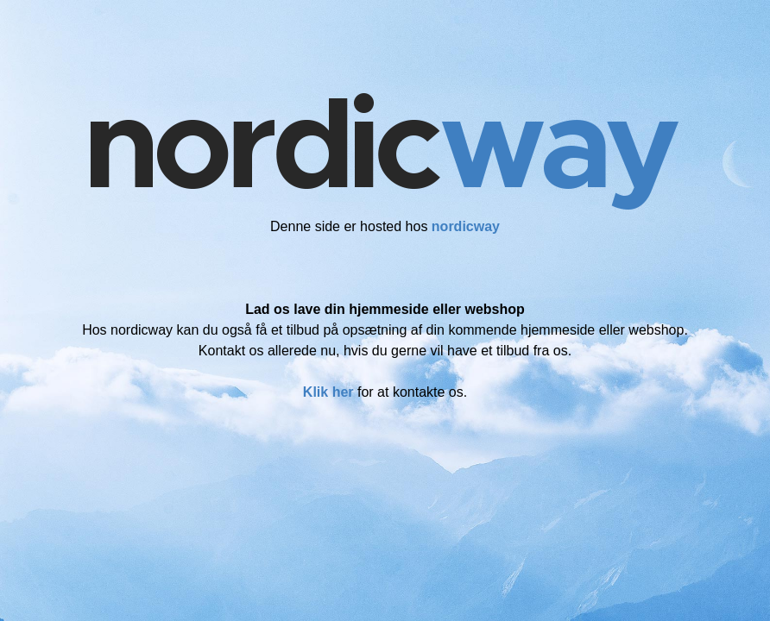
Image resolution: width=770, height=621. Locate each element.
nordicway (466, 226)
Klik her (328, 392)
